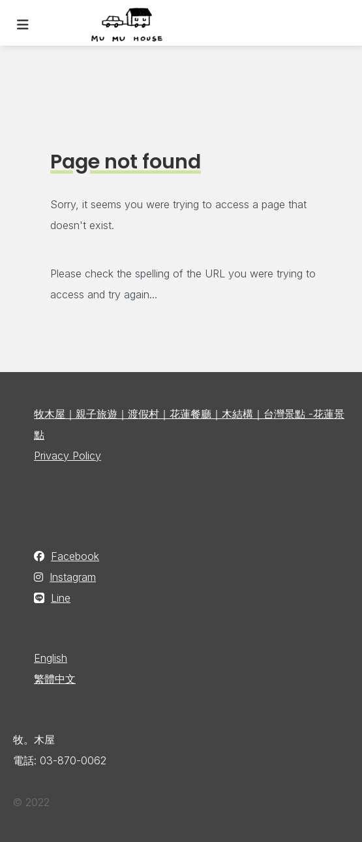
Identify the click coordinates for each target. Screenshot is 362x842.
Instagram (73, 577)
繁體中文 (55, 678)
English (50, 657)
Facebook (75, 556)
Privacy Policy (67, 455)
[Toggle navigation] (23, 24)
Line (60, 597)
